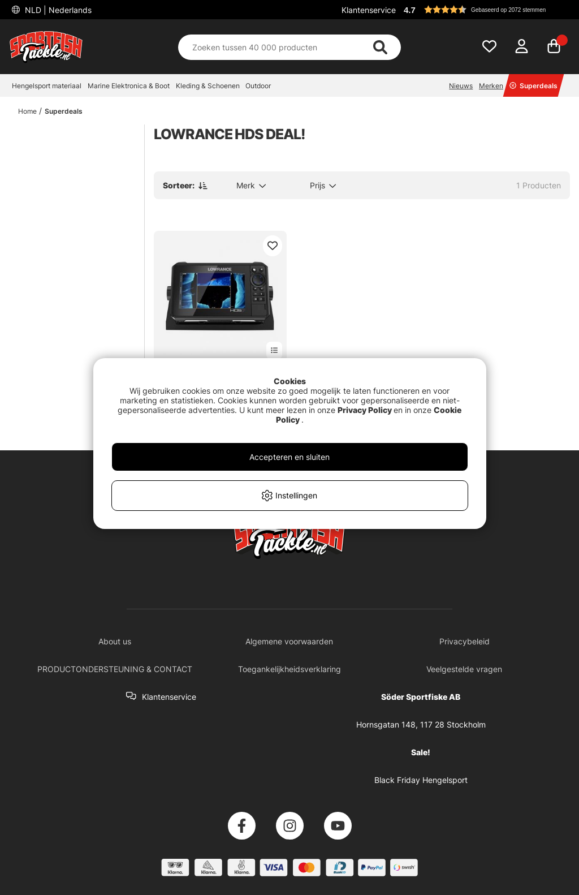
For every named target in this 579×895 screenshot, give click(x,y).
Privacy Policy (365, 410)
